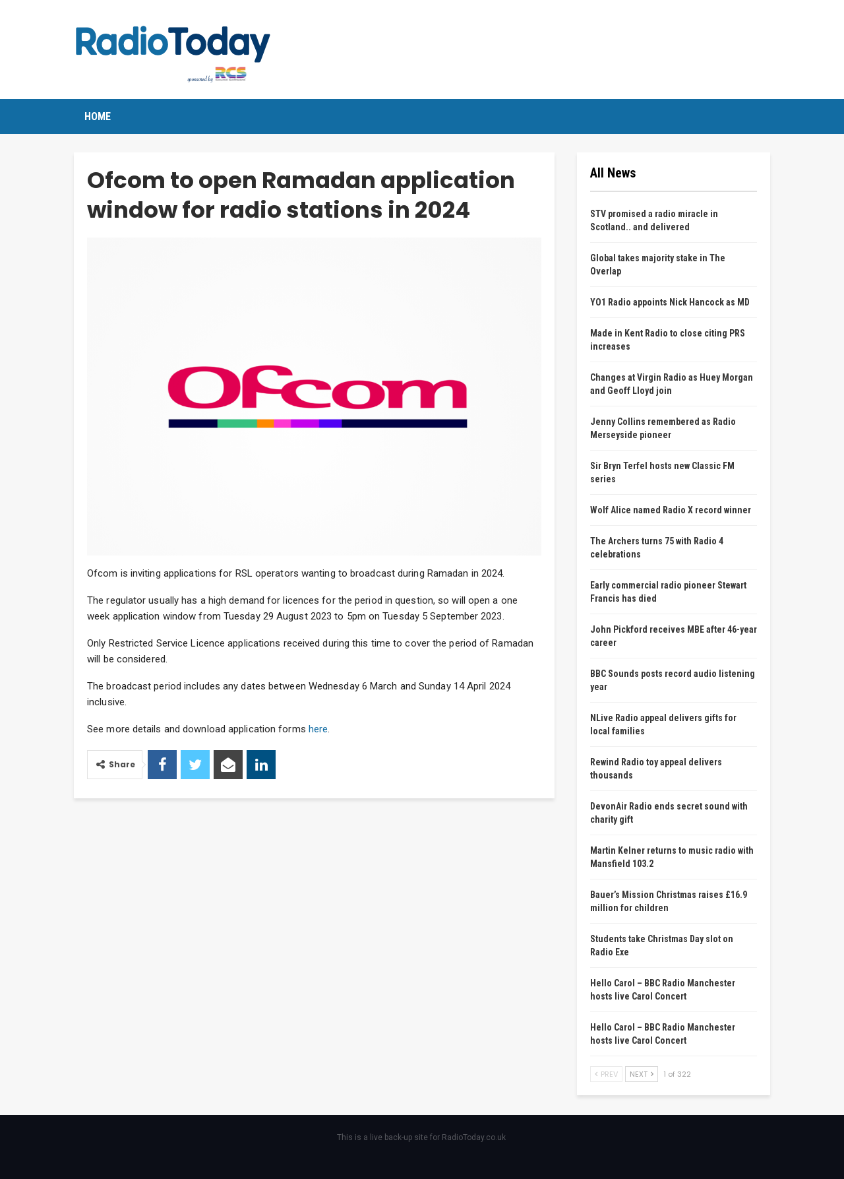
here (318, 729)
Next (641, 1074)
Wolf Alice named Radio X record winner (670, 510)
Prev (606, 1074)
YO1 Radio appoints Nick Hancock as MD (670, 302)
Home (97, 116)
